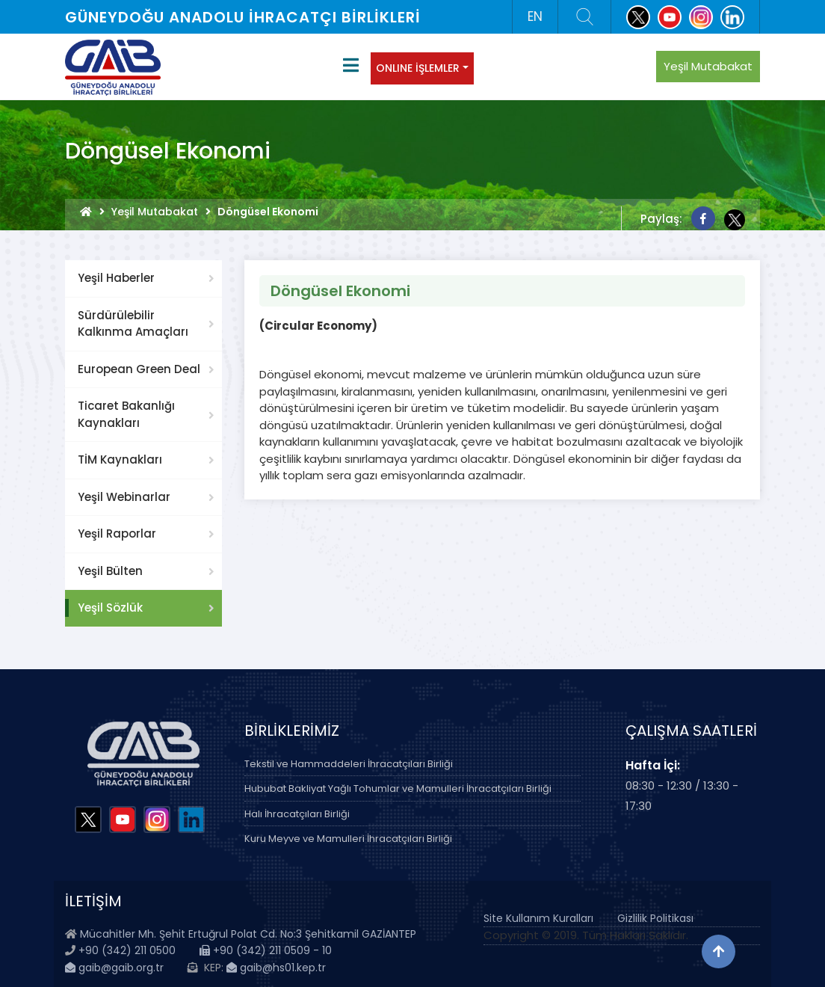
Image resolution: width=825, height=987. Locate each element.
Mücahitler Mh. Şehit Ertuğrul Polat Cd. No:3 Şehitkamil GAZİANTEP (248, 933)
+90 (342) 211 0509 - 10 (266, 950)
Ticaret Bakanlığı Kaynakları (126, 414)
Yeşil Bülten (110, 571)
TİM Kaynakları (120, 459)
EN (535, 16)
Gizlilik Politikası (655, 918)
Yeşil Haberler (116, 278)
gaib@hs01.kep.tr (276, 967)
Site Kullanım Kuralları (538, 918)
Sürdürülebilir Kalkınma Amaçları (133, 323)
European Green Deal (139, 369)
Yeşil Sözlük (110, 607)
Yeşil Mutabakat (708, 66)
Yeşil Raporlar (117, 533)
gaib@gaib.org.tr (114, 967)
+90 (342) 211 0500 (127, 950)
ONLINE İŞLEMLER (418, 68)
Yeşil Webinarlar (124, 497)
